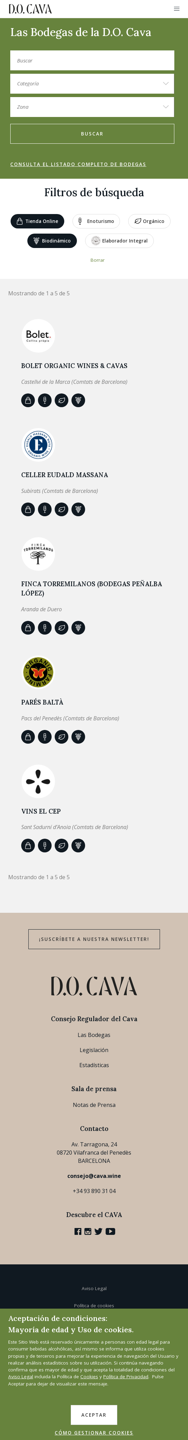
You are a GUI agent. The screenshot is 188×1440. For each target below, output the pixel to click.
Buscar (92, 134)
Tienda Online (37, 221)
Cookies (89, 1376)
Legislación (94, 1050)
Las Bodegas (94, 1035)
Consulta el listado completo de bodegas (78, 164)
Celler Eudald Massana (64, 475)
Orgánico (149, 221)
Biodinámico (52, 240)
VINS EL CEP (41, 811)
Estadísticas (94, 1065)
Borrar (98, 260)
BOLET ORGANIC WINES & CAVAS (74, 366)
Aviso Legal (94, 1288)
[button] (177, 9)
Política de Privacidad (125, 1376)
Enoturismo (96, 221)
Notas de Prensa (94, 1105)
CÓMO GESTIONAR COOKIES (94, 1433)
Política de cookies (94, 1305)
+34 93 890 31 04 (94, 1191)
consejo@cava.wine (94, 1176)
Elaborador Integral (119, 240)
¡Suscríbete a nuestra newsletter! (94, 939)
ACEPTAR (94, 1415)
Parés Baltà (42, 702)
